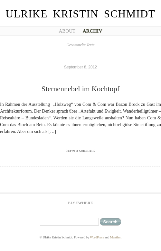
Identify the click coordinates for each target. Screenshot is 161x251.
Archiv (92, 31)
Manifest (116, 237)
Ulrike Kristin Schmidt (80, 14)
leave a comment (80, 150)
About (67, 31)
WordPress (97, 237)
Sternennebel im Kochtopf (81, 89)
